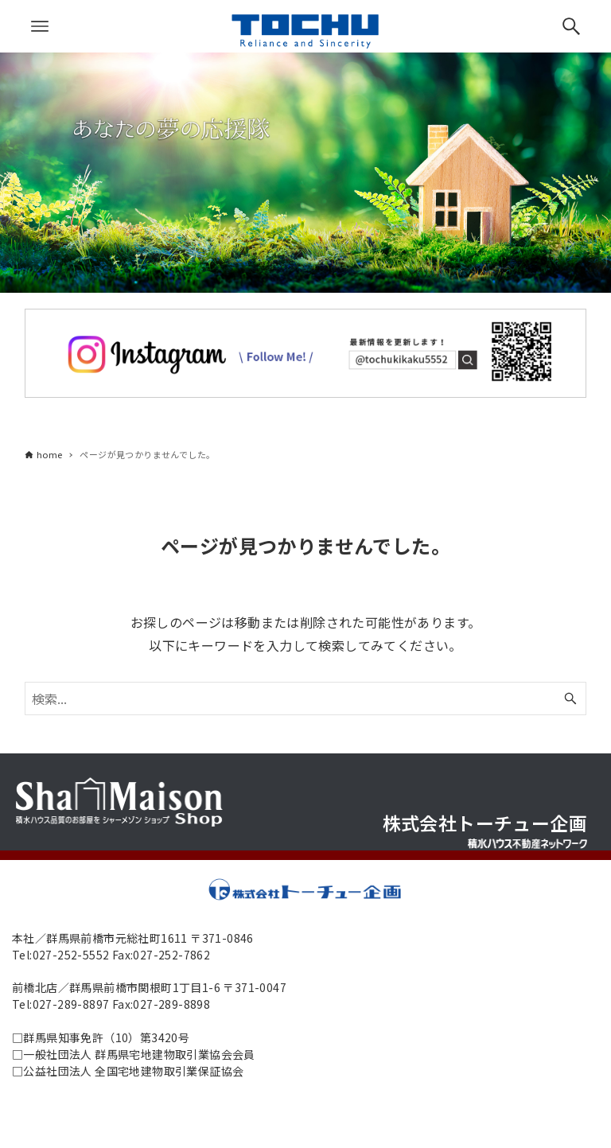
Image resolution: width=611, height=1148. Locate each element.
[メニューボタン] (40, 26)
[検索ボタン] (571, 26)
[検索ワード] (306, 698)
